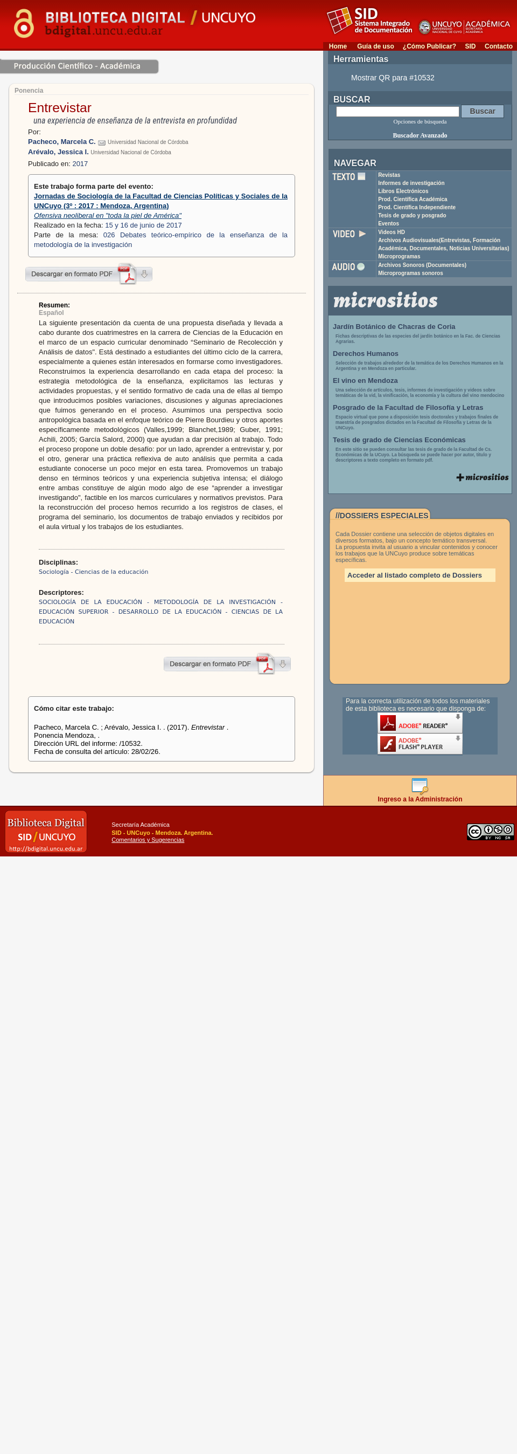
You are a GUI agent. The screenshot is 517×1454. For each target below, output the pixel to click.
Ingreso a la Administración (420, 796)
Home (338, 46)
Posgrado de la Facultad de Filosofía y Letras (408, 407)
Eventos (388, 224)
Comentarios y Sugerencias (147, 839)
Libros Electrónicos (403, 191)
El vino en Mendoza (365, 380)
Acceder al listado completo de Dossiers (414, 575)
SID (470, 46)
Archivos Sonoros (422, 265)
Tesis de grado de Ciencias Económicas (399, 440)
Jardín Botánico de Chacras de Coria (394, 327)
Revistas (389, 175)
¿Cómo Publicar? (429, 46)
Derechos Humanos (366, 353)
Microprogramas (399, 256)
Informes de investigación (411, 183)
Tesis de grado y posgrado (412, 215)
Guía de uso (375, 46)
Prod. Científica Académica (413, 199)
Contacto (499, 46)
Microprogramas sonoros (410, 273)
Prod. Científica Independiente (417, 207)
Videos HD (391, 232)
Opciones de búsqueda (420, 121)
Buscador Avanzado (420, 135)
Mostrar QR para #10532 (393, 77)
